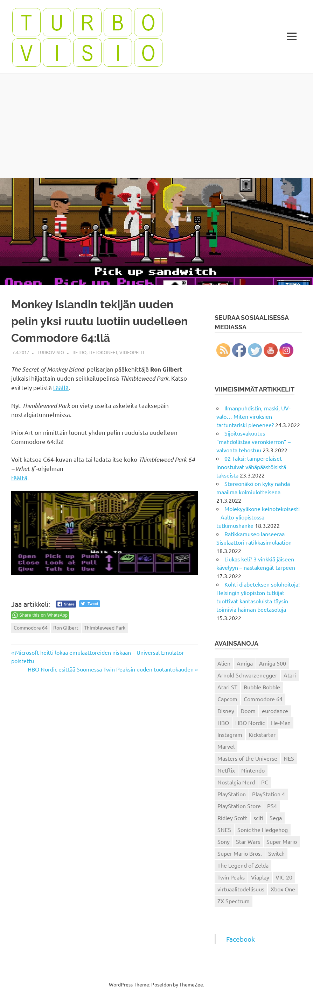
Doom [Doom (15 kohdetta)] (248, 710)
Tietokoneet (103, 352)
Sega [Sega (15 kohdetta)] (276, 817)
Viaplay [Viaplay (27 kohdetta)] (260, 877)
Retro (79, 352)
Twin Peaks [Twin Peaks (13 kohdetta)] (231, 877)
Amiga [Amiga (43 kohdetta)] (245, 663)
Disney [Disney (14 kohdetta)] (225, 710)
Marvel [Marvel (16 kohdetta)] (226, 746)
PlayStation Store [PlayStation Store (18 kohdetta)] (239, 805)
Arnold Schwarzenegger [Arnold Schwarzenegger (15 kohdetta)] (247, 675)
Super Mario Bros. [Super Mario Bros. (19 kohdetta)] (239, 853)
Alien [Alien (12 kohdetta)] (223, 663)
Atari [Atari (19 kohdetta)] (290, 675)
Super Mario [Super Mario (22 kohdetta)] (281, 841)
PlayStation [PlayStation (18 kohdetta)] (231, 793)
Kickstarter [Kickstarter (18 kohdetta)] (262, 734)
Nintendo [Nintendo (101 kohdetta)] (253, 770)
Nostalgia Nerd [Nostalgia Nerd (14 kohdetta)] (236, 781)
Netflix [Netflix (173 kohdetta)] (226, 770)
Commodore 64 (31, 627)
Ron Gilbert (65, 627)
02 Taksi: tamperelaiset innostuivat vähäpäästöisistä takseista (251, 467)
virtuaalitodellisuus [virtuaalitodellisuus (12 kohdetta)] (240, 888)
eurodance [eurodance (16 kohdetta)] (275, 710)
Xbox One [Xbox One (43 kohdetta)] (283, 888)
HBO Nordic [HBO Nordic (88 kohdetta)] (250, 722)
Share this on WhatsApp (43, 615)
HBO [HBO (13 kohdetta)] (223, 722)
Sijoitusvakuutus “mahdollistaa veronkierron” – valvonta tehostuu (253, 441)
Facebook (240, 939)
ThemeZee (191, 984)
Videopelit (132, 352)
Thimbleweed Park (104, 627)
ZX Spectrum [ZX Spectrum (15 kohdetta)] (233, 900)
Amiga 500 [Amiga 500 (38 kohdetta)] (272, 663)
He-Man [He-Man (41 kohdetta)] (281, 722)
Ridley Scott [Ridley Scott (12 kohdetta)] (232, 817)
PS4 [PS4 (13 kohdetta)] (272, 805)
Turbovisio (50, 352)
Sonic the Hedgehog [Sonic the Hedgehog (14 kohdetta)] (262, 829)
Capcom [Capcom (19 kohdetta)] (227, 698)
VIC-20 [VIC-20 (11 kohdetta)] (284, 877)
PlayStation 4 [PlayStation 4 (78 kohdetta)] (268, 793)
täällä (61, 387)
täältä (19, 477)
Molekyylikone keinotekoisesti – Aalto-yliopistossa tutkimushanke (258, 517)
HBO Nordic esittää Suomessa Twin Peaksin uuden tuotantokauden (111, 669)
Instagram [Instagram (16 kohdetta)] (229, 734)
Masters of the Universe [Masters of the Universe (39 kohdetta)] (247, 758)
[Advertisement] (156, 125)
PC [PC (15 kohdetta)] (264, 781)
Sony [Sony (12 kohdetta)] (223, 841)
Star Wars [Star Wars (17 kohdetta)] (248, 841)
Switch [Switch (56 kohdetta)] (276, 853)
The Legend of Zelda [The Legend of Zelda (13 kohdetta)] (243, 865)
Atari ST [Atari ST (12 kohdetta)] (227, 686)
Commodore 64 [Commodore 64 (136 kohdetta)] (263, 698)
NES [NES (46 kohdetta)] (289, 758)
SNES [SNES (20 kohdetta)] (224, 829)
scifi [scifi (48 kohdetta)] (258, 817)
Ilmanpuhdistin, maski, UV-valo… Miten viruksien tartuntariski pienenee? (253, 416)
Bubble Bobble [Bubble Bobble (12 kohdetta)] (262, 686)
